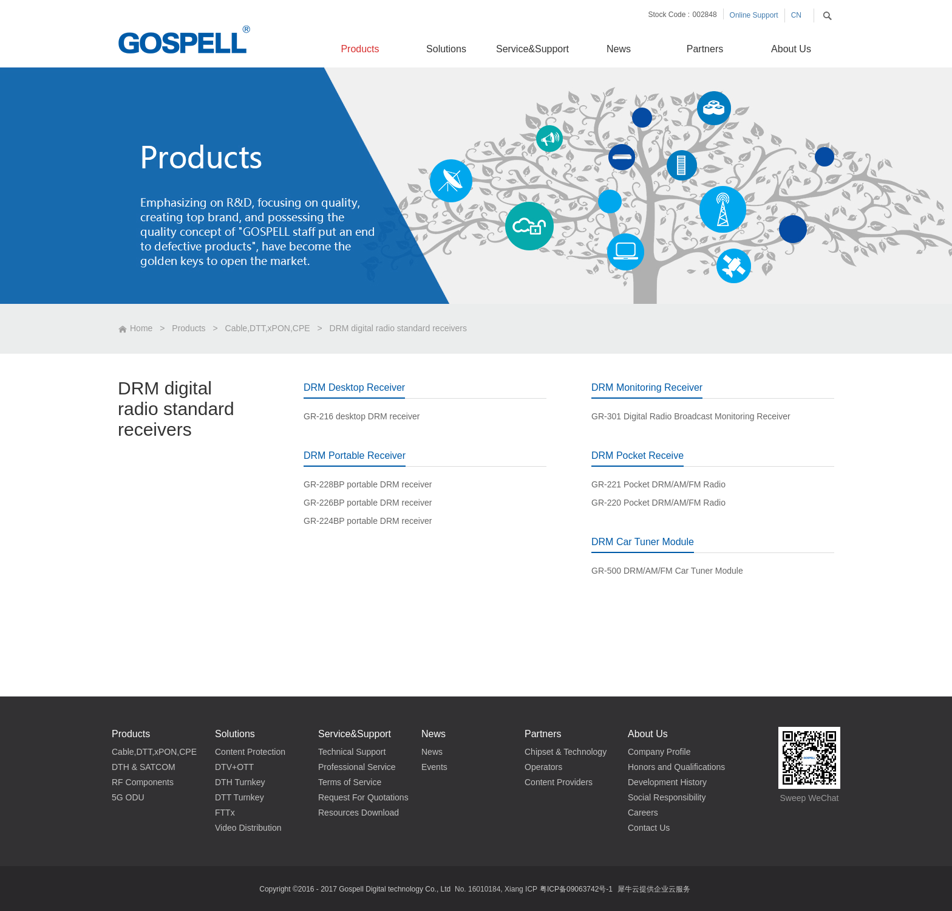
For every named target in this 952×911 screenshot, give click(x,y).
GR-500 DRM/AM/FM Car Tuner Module (667, 571)
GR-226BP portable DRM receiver (368, 502)
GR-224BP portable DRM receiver (368, 521)
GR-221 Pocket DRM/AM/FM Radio (658, 484)
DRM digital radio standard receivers (398, 328)
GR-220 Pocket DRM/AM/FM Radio (658, 502)
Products (188, 328)
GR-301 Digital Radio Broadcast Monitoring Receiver (690, 416)
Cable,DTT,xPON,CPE (267, 328)
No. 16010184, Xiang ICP (496, 889)
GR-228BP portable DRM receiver (368, 484)
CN (796, 15)
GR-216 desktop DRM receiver (362, 416)
